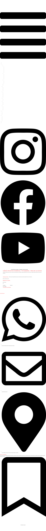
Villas (3, 114)
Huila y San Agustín (6, 77)
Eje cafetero (5, 74)
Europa (3, 101)
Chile (4, 87)
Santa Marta (5, 68)
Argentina (4, 88)
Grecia (4, 104)
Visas (3, 119)
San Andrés (5, 70)
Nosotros (4, 116)
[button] (23, 35)
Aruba (4, 92)
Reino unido (4, 103)
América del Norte (5, 98)
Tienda (5, 269)
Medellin (5, 75)
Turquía (4, 106)
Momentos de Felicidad (5, 120)
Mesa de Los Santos (17, 285)
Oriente (4, 105)
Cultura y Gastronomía (6, 73)
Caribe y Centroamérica (6, 91)
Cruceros (4, 118)
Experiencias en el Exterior (6, 117)
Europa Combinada (5, 102)
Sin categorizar (9, 269)
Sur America (4, 86)
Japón (4, 107)
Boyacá (5, 76)
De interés (3, 115)
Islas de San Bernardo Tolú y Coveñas (8, 69)
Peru (4, 89)
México (4, 99)
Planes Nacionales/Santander (7, 84)
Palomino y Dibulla (6, 72)
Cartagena (5, 67)
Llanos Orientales (6, 83)
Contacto (3, 122)
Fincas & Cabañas (8, 285)
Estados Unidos (5, 100)
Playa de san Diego (6, 71)
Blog (2, 121)
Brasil (4, 90)
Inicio (2, 62)
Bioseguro (14, 285)
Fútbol (4, 85)
